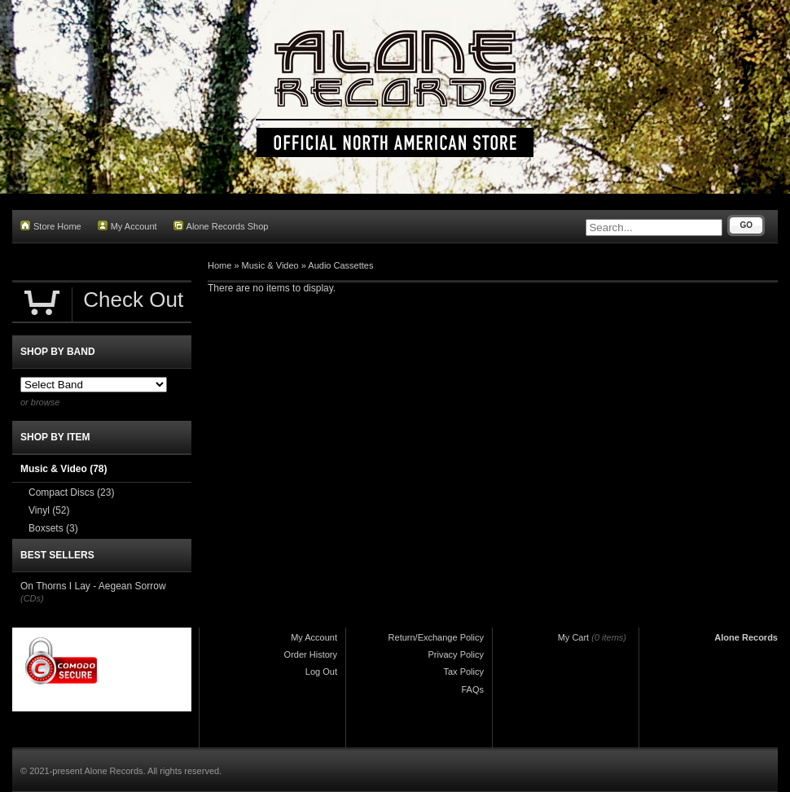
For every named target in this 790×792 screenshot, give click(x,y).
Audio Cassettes (340, 265)
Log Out (321, 671)
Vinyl (49, 510)
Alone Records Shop (221, 226)
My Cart (574, 637)
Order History (310, 654)
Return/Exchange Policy (436, 637)
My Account (127, 226)
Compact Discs (71, 492)
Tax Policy (463, 671)
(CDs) (32, 598)
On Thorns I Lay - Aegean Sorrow (93, 586)
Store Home (50, 226)
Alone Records (746, 637)
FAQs (472, 689)
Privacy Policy (456, 654)
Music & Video (270, 265)
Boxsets (53, 528)
